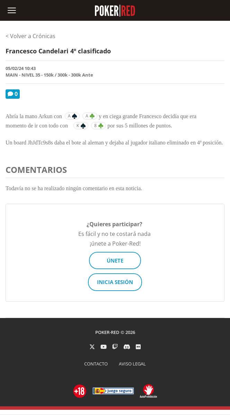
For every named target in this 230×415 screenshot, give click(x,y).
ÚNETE (115, 260)
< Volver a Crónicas (30, 36)
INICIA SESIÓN (115, 282)
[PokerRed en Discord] (126, 347)
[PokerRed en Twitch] (115, 347)
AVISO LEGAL (132, 364)
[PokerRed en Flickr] (138, 347)
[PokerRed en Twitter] (92, 347)
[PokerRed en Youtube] (103, 347)
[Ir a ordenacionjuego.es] (80, 391)
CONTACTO (96, 364)
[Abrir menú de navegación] (12, 10)
